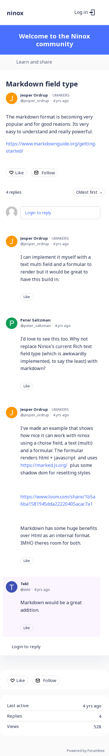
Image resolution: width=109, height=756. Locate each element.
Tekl (24, 583)
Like (19, 172)
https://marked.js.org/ (43, 465)
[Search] (68, 12)
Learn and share (34, 62)
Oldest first (86, 192)
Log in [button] (81, 12)
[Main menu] (101, 12)
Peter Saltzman (35, 320)
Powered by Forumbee (86, 751)
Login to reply (38, 212)
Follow (48, 172)
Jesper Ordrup (34, 95)
